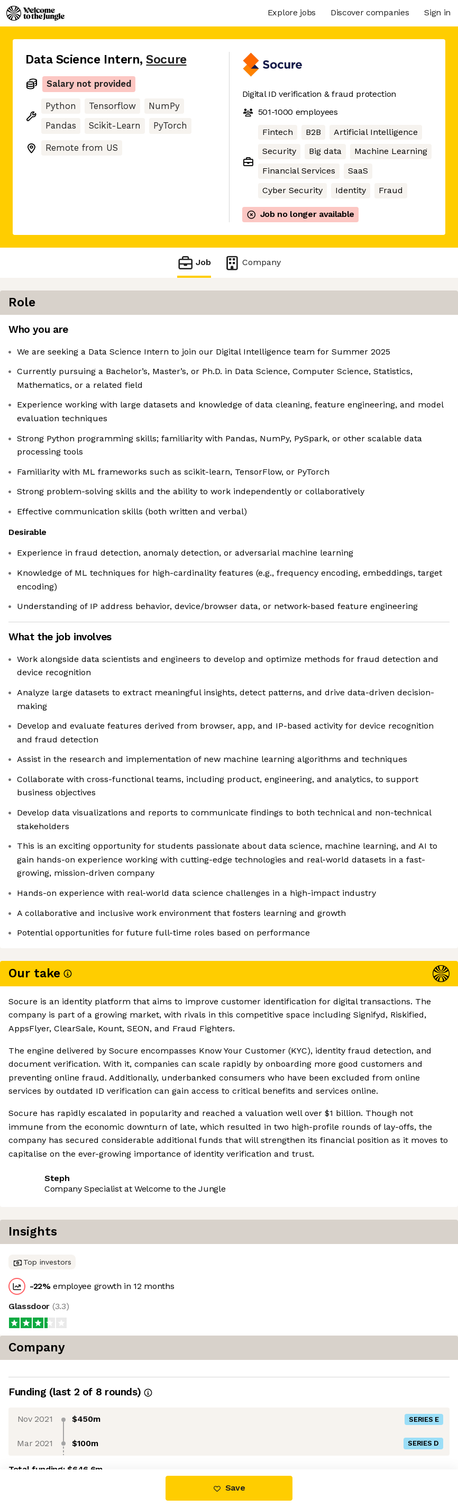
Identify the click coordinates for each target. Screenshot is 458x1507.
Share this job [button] (54, 1313)
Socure (166, 59)
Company (252, 262)
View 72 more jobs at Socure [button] (83, 1332)
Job (194, 262)
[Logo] (35, 13)
